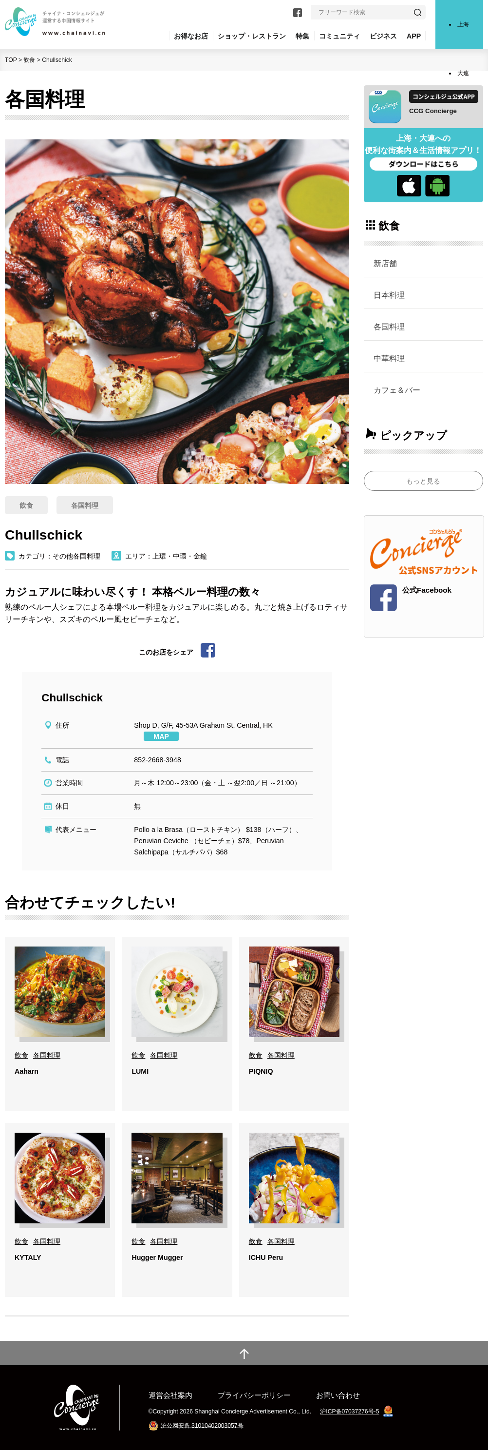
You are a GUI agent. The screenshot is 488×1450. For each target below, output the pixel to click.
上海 (463, 24)
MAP (161, 736)
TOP (11, 60)
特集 (302, 36)
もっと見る (423, 481)
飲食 (29, 60)
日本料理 (389, 294)
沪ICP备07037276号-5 (349, 1411)
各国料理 (389, 326)
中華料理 (389, 358)
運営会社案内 (170, 1395)
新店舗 (385, 263)
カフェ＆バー (397, 390)
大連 (463, 73)
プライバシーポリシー (254, 1395)
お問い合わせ (338, 1395)
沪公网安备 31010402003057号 (202, 1425)
